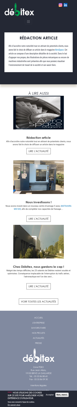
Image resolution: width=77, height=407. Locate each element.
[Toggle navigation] (28, 21)
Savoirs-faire (38, 327)
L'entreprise (38, 322)
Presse (38, 343)
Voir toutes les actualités (38, 301)
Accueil (38, 317)
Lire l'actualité (39, 151)
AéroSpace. (59, 50)
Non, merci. (62, 396)
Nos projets (38, 333)
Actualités (38, 338)
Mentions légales (38, 385)
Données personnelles (38, 390)
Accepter (50, 396)
